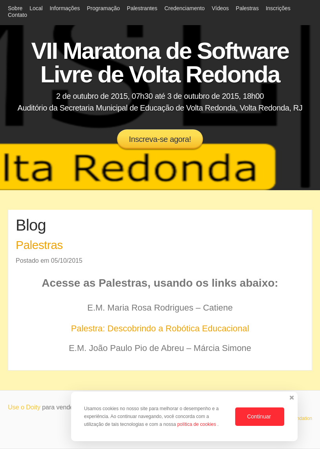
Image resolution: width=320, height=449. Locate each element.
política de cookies (197, 424)
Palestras (247, 8)
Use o (17, 407)
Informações (64, 8)
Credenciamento (185, 8)
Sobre (15, 8)
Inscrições (278, 8)
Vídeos (220, 8)
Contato (17, 15)
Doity (33, 407)
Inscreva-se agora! (160, 139)
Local (35, 8)
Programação (103, 8)
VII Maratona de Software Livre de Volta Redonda (160, 62)
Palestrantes (142, 8)
